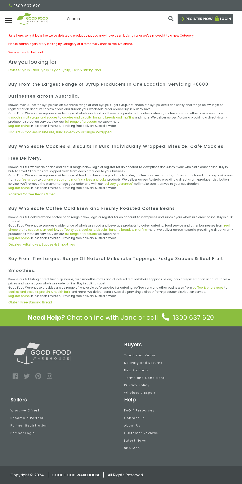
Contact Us (134, 418)
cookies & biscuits (94, 230)
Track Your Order (140, 355)
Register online (19, 126)
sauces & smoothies (43, 230)
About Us (132, 425)
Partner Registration (29, 425)
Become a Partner (27, 418)
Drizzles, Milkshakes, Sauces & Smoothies (41, 244)
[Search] (121, 19)
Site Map (132, 448)
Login (225, 18)
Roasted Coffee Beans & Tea (31, 194)
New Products (136, 370)
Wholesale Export (140, 393)
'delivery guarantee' (118, 184)
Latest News (135, 440)
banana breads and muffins (113, 117)
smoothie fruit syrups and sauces (32, 117)
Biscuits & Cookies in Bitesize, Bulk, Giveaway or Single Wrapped (60, 132)
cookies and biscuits (77, 117)
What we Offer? (25, 410)
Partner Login (22, 433)
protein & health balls (55, 292)
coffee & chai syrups (208, 287)
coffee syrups (27, 179)
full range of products (81, 122)
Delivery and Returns (143, 363)
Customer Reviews (141, 433)
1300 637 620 (25, 5)
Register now (199, 18)
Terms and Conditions (144, 378)
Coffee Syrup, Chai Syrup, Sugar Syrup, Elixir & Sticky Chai (54, 70)
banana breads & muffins (128, 230)
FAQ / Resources (139, 410)
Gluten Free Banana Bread (30, 302)
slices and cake (95, 179)
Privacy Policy (137, 385)
